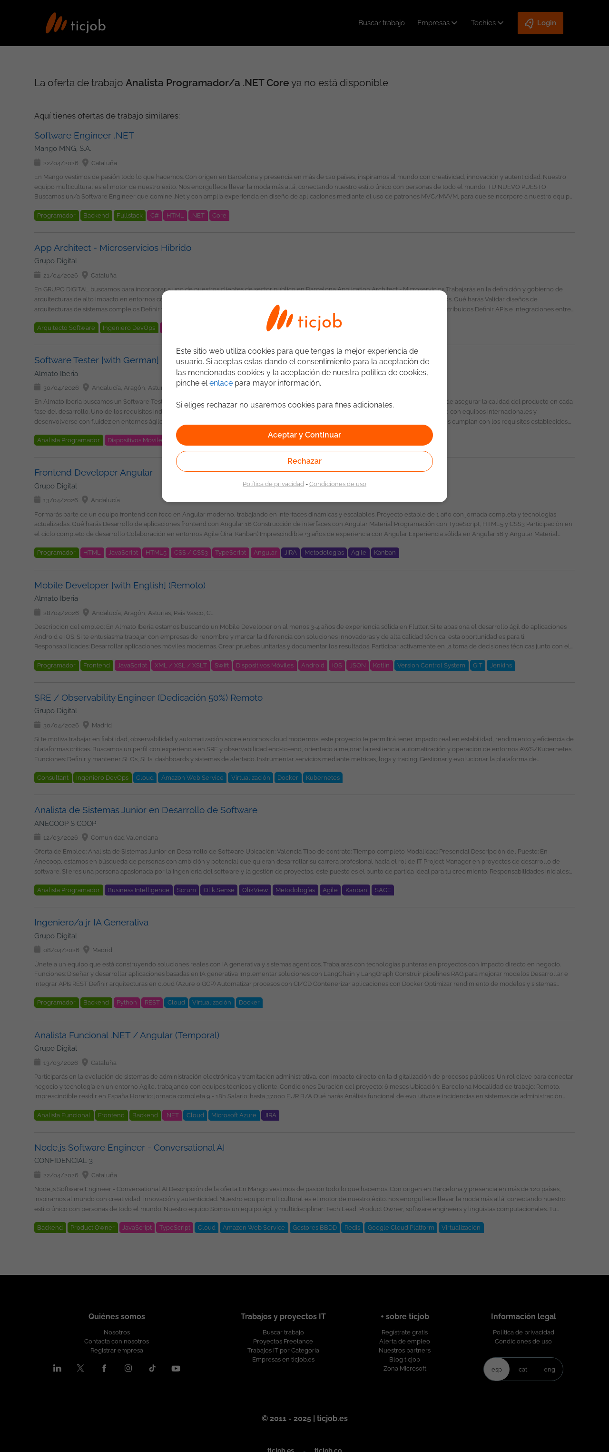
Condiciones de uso (337, 483)
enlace (221, 383)
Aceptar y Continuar (304, 434)
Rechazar (304, 461)
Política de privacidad (273, 483)
